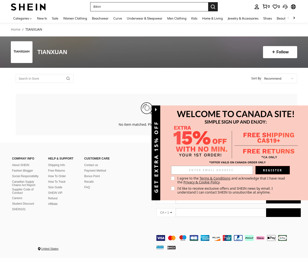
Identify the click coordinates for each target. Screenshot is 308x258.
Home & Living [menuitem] (212, 18)
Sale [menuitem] (55, 18)
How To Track (56, 181)
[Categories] (23, 18)
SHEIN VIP (55, 193)
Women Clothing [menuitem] (75, 18)
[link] (276, 7)
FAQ (87, 187)
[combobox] (279, 78)
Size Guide (55, 187)
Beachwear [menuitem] (100, 18)
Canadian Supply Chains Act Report (23, 183)
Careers (17, 198)
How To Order (57, 176)
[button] (149, 6)
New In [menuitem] (42, 18)
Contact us (91, 165)
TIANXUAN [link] (33, 30)
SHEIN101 (19, 209)
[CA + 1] (166, 212)
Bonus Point (92, 176)
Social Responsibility (25, 176)
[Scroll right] (294, 18)
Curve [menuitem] (117, 18)
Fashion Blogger (22, 170)
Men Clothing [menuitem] (176, 18)
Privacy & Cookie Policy (201, 182)
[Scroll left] (288, 18)
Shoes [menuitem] (267, 18)
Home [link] (15, 30)
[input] (212, 170)
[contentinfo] (228, 238)
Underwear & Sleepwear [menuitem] (144, 18)
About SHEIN (20, 165)
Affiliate (53, 204)
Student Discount (23, 203)
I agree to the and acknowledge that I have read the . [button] (231, 180)
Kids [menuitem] (194, 18)
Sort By (256, 78)
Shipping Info (56, 165)
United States (49, 249)
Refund (53, 198)
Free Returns (56, 170)
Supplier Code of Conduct (22, 191)
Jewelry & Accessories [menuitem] (243, 18)
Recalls (89, 181)
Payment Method (95, 170)
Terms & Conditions (215, 178)
